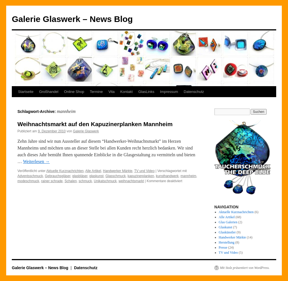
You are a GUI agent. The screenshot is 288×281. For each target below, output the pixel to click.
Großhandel (48, 92)
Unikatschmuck (105, 181)
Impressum (169, 92)
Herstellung (227, 242)
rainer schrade (52, 181)
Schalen (70, 181)
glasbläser (79, 176)
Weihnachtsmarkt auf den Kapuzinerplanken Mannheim (95, 124)
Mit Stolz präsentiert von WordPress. (244, 268)
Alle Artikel (93, 171)
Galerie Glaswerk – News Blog (72, 19)
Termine (96, 92)
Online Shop (74, 92)
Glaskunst (225, 227)
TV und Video (144, 171)
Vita (111, 92)
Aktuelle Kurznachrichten (65, 171)
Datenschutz (194, 92)
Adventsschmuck (30, 176)
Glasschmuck (115, 176)
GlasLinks (146, 92)
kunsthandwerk (167, 176)
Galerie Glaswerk (86, 131)
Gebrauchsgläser (57, 176)
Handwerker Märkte (117, 171)
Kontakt (126, 92)
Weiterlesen (36, 161)
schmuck (85, 181)
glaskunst (96, 176)
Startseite (25, 92)
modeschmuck (28, 181)
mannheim (188, 176)
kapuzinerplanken (141, 176)
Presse (223, 247)
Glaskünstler (227, 232)
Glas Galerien (228, 222)
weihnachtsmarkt (131, 181)
